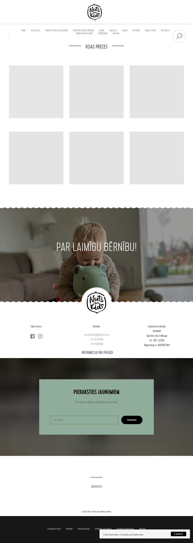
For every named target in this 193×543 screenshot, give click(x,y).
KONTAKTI (116, 33)
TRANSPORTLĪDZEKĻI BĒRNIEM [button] (83, 30)
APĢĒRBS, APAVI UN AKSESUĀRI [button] (56, 30)
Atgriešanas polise (54, 529)
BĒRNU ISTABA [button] (150, 30)
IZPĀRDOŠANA (103, 33)
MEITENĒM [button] (136, 30)
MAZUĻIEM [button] (113, 30)
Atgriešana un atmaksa (103, 529)
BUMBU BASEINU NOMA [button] (84, 33)
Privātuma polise (84, 529)
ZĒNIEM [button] (124, 30)
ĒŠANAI (101, 30)
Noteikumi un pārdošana (125, 529)
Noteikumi (69, 529)
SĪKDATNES (142, 529)
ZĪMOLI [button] (23, 30)
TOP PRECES (165, 30)
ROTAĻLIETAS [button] (35, 30)
